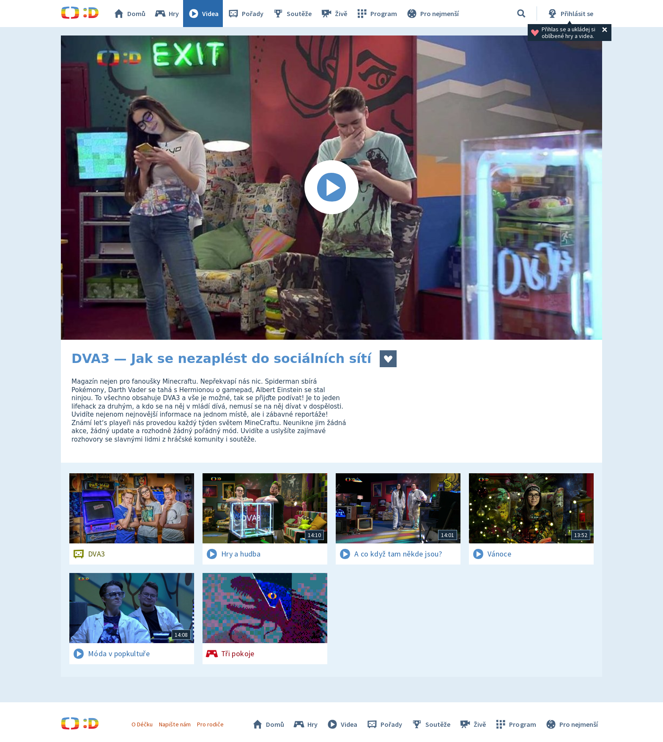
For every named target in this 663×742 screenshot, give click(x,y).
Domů (128, 13)
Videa (203, 13)
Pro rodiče (210, 724)
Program (376, 13)
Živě (333, 13)
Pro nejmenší (432, 13)
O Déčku (142, 724)
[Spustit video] (331, 187)
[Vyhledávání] (521, 13)
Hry (166, 13)
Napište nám (174, 724)
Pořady (245, 13)
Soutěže (292, 13)
